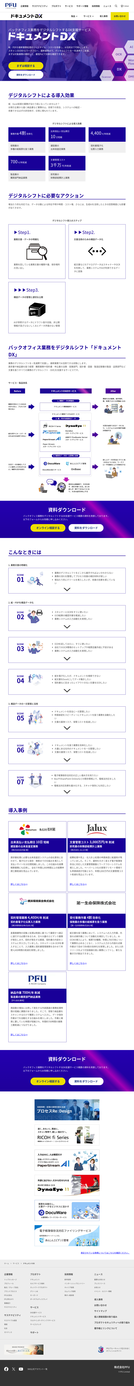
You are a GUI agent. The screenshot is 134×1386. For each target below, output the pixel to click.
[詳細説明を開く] (67, 596)
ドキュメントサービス (38, 1316)
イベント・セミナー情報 (102, 1291)
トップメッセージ (10, 1279)
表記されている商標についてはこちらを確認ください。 (105, 1252)
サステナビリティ (40, 6)
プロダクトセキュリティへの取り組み (112, 1322)
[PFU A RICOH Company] (10, 8)
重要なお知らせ (99, 1279)
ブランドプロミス (10, 1291)
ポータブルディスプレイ (39, 1299)
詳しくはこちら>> (19, 890)
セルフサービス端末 (37, 1283)
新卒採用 (68, 1279)
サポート (34, 1332)
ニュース (107, 6)
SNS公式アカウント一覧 (37, 1369)
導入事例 (98, 1299)
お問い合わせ (100, 1305)
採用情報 (96, 6)
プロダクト (56, 6)
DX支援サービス (36, 1312)
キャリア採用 (69, 1287)
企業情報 (24, 6)
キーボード (34, 1295)
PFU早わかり (9, 1299)
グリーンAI (34, 1291)
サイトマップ (100, 1310)
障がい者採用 (69, 1295)
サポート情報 (82, 6)
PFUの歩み (8, 1295)
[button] (74, 16)
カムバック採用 (70, 1291)
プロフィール (9, 1283)
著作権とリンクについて (105, 1328)
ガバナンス (8, 1332)
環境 (5, 1324)
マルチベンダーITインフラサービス (42, 1320)
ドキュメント (35, 1279)
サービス (69, 6)
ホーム (6, 1263)
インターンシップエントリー (75, 1283)
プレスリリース (99, 1283)
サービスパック (35, 1324)
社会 (5, 1328)
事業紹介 (7, 1303)
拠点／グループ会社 (11, 1287)
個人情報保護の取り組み (105, 1316)
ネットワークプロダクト (39, 1287)
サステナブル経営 (10, 1320)
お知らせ (97, 1287)
